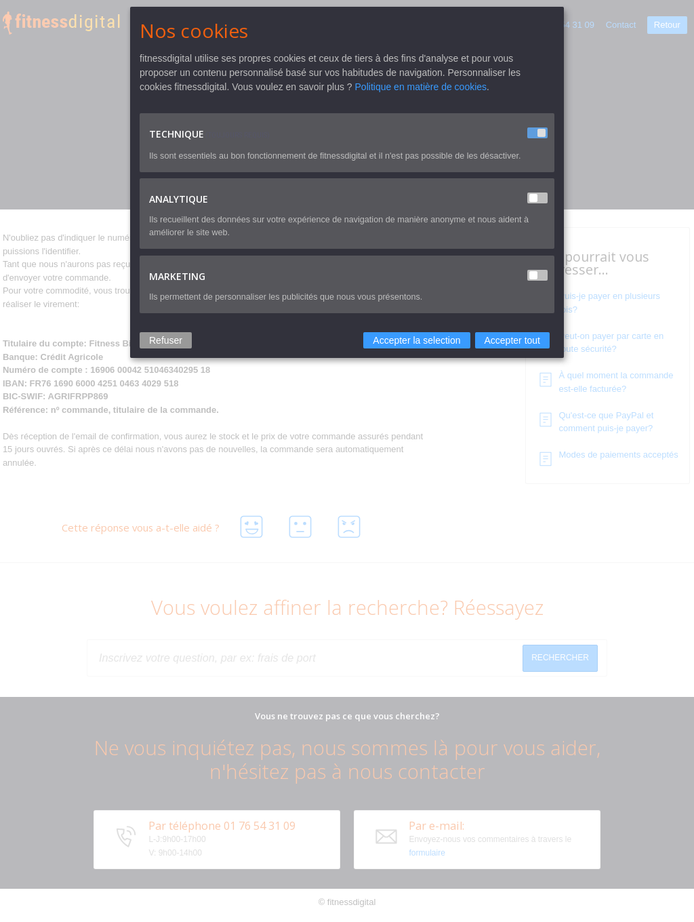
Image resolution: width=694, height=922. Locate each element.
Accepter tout (513, 340)
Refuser (165, 340)
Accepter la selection (416, 340)
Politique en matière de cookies (421, 86)
